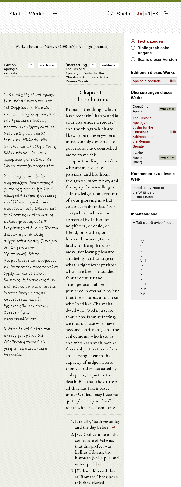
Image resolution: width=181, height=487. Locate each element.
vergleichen (170, 124)
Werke (36, 14)
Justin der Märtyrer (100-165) (57, 46)
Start (15, 14)
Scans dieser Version (160, 62)
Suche (120, 14)
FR (155, 13)
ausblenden (52, 66)
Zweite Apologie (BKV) (149, 186)
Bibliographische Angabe (162, 50)
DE (139, 13)
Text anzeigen (160, 41)
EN (147, 13)
